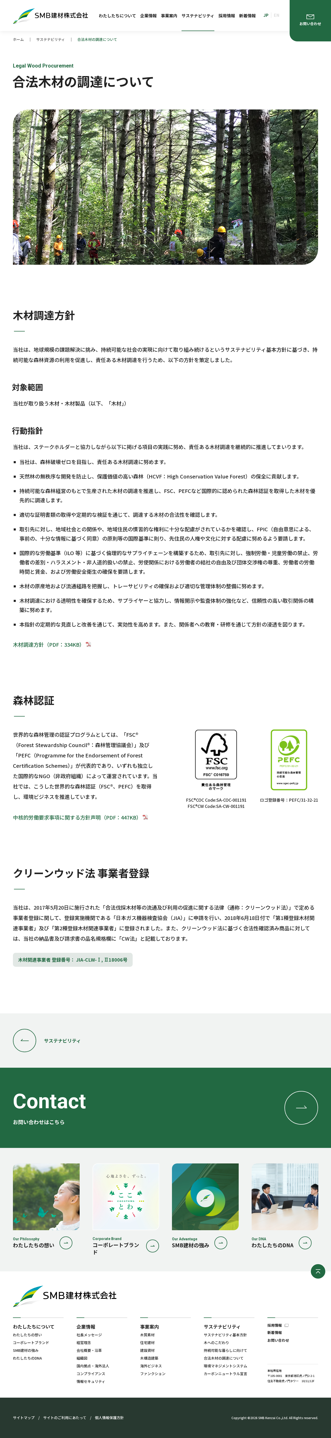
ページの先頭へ (318, 1271)
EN (276, 15)
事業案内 (169, 15)
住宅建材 (147, 1342)
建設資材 (147, 1350)
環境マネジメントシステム (225, 1365)
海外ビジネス (151, 1365)
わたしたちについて (117, 15)
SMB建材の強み (26, 1350)
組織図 (82, 1358)
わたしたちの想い (27, 1334)
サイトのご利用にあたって (64, 1417)
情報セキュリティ (91, 1381)
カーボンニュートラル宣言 (225, 1373)
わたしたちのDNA (27, 1358)
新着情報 (247, 15)
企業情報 (148, 15)
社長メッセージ (89, 1334)
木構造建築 (149, 1358)
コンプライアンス (91, 1373)
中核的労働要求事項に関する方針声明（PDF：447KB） (81, 817)
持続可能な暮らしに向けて (225, 1350)
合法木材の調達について (224, 1358)
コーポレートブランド (31, 1342)
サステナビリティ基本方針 (225, 1334)
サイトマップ (24, 1417)
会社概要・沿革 (89, 1350)
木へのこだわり (216, 1342)
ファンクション (153, 1373)
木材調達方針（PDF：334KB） (52, 644)
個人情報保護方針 (109, 1417)
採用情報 (227, 15)
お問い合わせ (278, 1340)
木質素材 (147, 1334)
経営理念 (84, 1342)
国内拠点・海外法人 (93, 1365)
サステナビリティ (198, 15)
